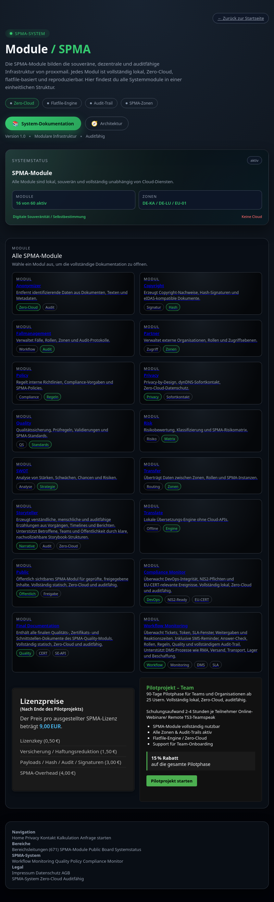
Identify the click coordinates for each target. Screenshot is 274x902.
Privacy (32, 838)
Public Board (101, 849)
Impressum (23, 873)
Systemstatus (128, 849)
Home (18, 838)
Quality (62, 861)
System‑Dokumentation (43, 123)
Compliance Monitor (103, 861)
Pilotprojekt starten (172, 781)
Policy (76, 861)
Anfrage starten (95, 838)
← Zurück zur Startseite (241, 18)
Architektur (106, 123)
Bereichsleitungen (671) (35, 849)
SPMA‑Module (74, 849)
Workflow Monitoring (33, 861)
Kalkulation (68, 838)
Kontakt (48, 838)
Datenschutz (48, 873)
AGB (66, 873)
